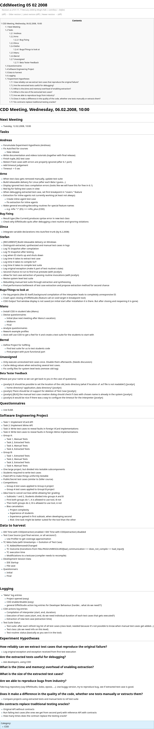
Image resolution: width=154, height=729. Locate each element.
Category (5, 723)
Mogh (39, 10)
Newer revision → (49, 14)
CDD (6, 726)
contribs (51, 10)
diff (3, 14)
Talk (45, 10)
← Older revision (13, 14)
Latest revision (29, 14)
